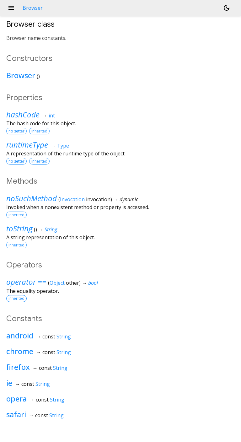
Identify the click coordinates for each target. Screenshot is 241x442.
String (51, 229)
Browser (20, 75)
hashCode (23, 114)
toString (19, 228)
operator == (26, 282)
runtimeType (27, 144)
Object (57, 282)
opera (16, 398)
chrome (19, 351)
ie (9, 383)
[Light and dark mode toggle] (227, 8)
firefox (18, 367)
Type (63, 145)
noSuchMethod (31, 198)
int (52, 115)
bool (93, 282)
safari (16, 414)
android (19, 335)
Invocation (72, 199)
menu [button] (11, 8)
